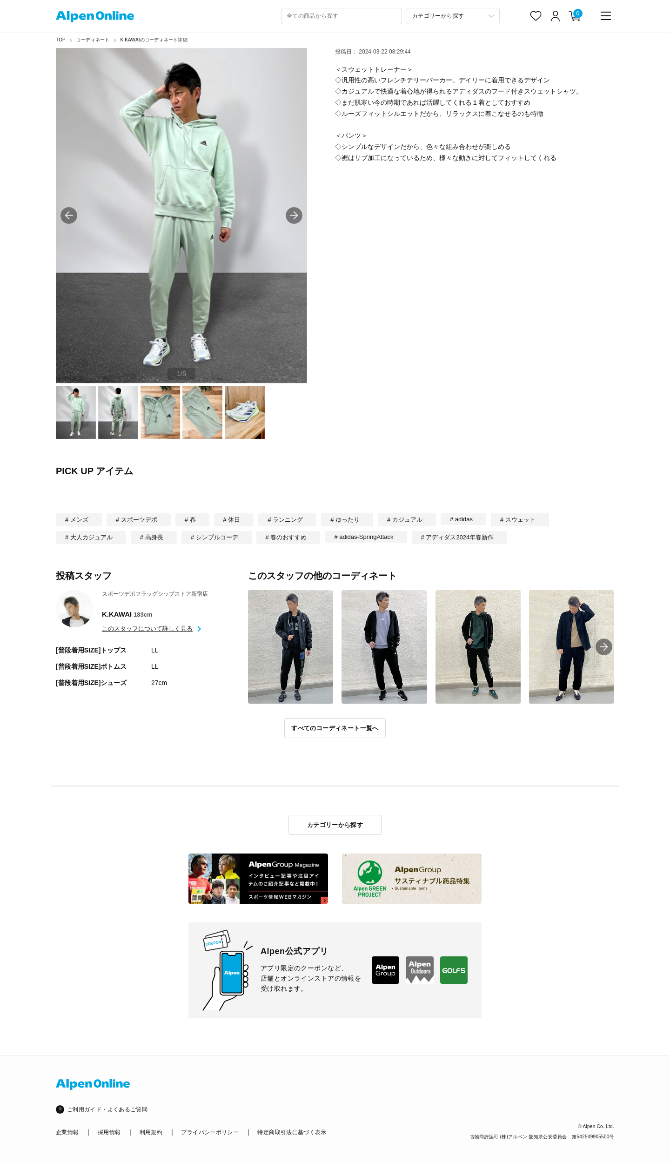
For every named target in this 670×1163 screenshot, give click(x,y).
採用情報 (109, 1132)
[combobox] (341, 16)
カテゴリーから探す (335, 824)
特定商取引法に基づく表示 (291, 1132)
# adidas (461, 519)
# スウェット (518, 519)
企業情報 (67, 1132)
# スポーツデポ (136, 519)
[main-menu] (605, 15)
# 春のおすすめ (286, 537)
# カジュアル (404, 519)
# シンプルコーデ (214, 537)
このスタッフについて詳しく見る (147, 628)
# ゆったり (345, 519)
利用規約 (151, 1132)
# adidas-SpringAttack (363, 536)
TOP (61, 39)
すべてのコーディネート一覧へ (334, 728)
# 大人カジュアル (89, 537)
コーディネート (92, 39)
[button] (294, 215)
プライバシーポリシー (210, 1132)
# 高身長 (151, 537)
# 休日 (232, 519)
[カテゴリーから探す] (453, 16)
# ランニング (285, 519)
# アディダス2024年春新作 (457, 537)
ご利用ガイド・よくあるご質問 (107, 1109)
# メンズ (76, 519)
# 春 (190, 519)
